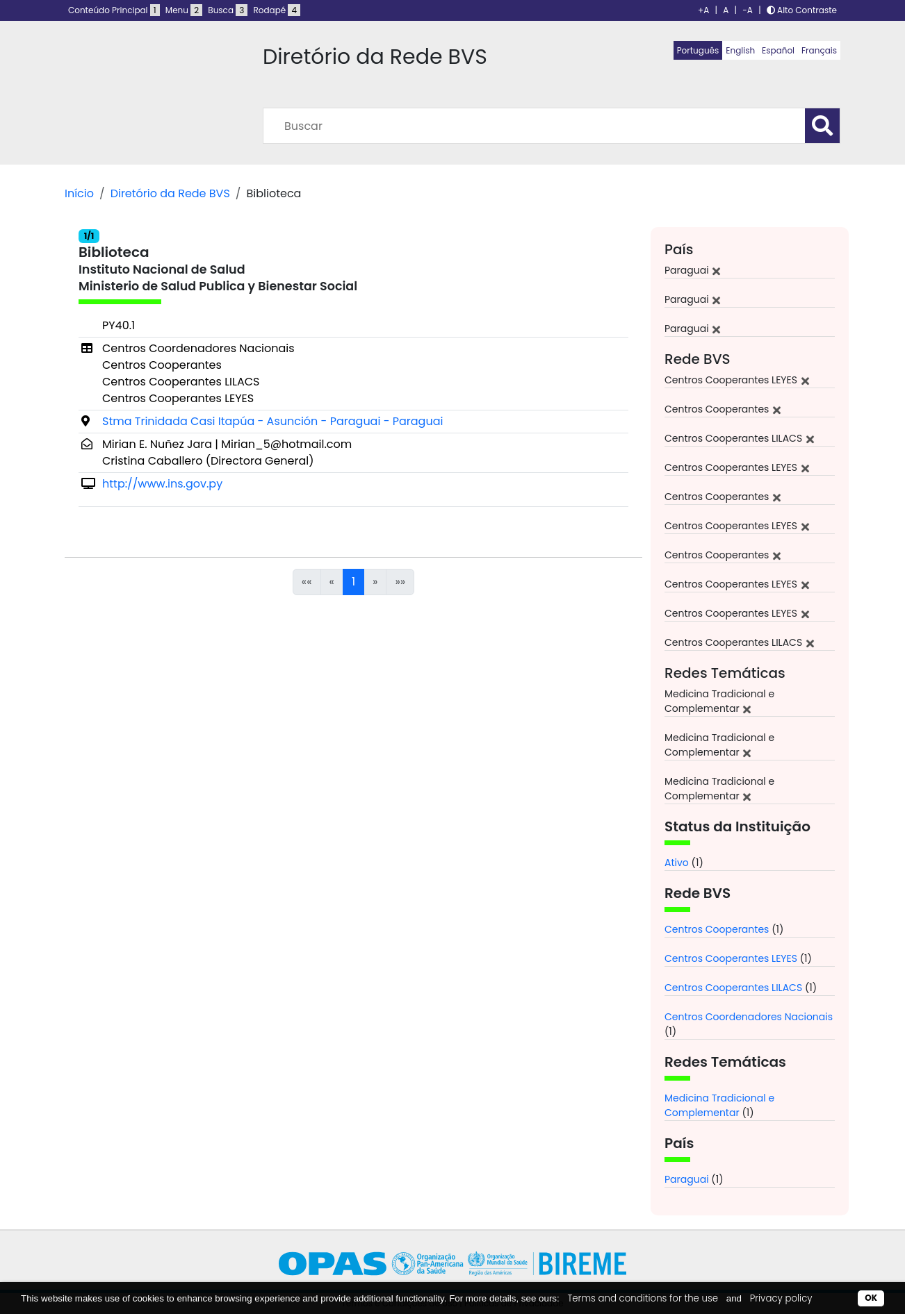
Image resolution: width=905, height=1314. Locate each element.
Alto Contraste (802, 10)
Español (778, 50)
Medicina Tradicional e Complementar (719, 1105)
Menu (183, 10)
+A (703, 10)
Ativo (677, 863)
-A (747, 10)
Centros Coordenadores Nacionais (749, 1017)
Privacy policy (781, 1298)
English (740, 50)
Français (819, 50)
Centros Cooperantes (717, 929)
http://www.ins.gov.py (162, 484)
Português (698, 50)
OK (871, 1298)
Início (79, 193)
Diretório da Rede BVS (170, 193)
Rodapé (277, 10)
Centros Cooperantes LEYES (731, 958)
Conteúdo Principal (114, 10)
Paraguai (687, 1179)
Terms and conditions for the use (642, 1298)
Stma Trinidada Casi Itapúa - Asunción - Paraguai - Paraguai (272, 421)
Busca (227, 10)
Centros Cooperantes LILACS (733, 988)
